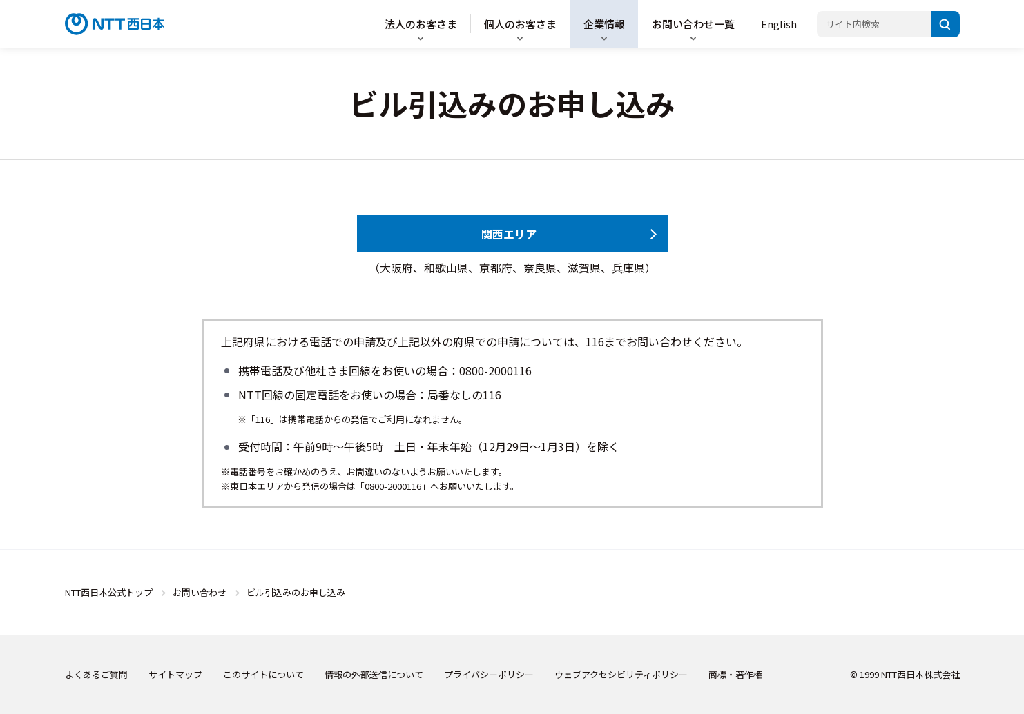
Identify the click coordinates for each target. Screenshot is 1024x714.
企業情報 (604, 24)
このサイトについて (263, 674)
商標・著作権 (735, 674)
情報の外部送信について (374, 674)
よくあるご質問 (96, 674)
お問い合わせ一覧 (693, 24)
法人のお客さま (421, 24)
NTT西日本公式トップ (109, 592)
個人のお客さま (520, 24)
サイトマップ (175, 674)
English (779, 24)
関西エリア (509, 234)
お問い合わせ (199, 592)
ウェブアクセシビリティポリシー (621, 674)
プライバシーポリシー (489, 674)
